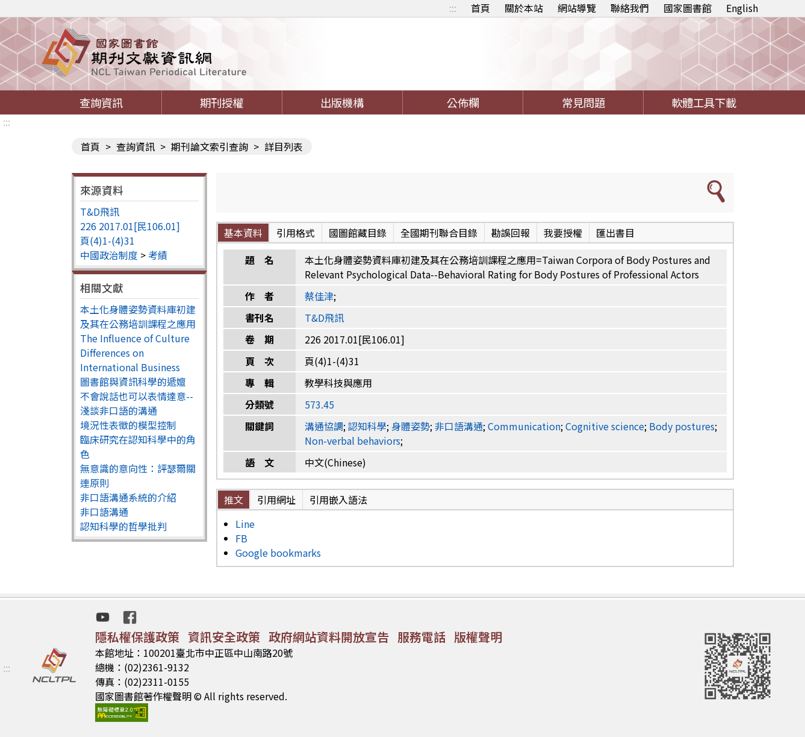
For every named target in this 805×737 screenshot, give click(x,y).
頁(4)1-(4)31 (107, 240)
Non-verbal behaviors (352, 440)
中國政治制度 (109, 255)
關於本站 (524, 8)
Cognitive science (604, 426)
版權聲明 (478, 636)
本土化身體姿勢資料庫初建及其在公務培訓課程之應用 (138, 316)
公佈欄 (463, 102)
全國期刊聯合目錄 (438, 232)
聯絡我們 (630, 8)
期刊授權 (221, 102)
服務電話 (421, 636)
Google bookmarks (278, 552)
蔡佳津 (319, 296)
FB (241, 538)
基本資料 (243, 232)
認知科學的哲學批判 (123, 526)
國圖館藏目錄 (358, 232)
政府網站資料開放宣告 (329, 636)
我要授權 (563, 232)
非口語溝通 (104, 511)
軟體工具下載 (703, 102)
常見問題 (583, 102)
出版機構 (342, 102)
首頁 (480, 8)
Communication (524, 426)
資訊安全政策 (224, 636)
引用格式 (295, 232)
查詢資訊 (101, 102)
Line (245, 523)
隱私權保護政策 (137, 636)
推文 (233, 499)
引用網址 (276, 499)
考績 (157, 255)
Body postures (682, 426)
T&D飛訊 (99, 211)
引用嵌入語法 (338, 499)
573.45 (319, 404)
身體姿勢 (410, 426)
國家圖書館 (688, 8)
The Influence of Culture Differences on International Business (135, 352)
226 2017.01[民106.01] (130, 226)
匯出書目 (615, 232)
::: (452, 8)
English (742, 8)
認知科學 (367, 426)
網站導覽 (577, 8)
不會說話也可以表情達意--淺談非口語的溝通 (136, 403)
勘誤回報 (510, 232)
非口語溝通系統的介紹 (128, 497)
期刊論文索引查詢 (209, 146)
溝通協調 (324, 426)
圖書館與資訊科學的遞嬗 (133, 381)
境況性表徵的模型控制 (128, 425)
